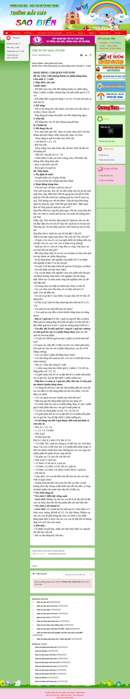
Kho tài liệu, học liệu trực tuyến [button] (50, 33)
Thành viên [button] (105, 33)
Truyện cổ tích (110, 168)
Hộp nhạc (109, 149)
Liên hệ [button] (118, 33)
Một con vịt (104, 155)
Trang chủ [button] (16, 33)
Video (106, 119)
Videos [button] (92, 33)
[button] (110, 131)
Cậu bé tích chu (106, 176)
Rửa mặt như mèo (107, 141)
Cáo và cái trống (106, 180)
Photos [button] (81, 33)
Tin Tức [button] (70, 33)
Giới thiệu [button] (29, 33)
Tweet (34, 566)
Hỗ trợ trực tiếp (106, 38)
